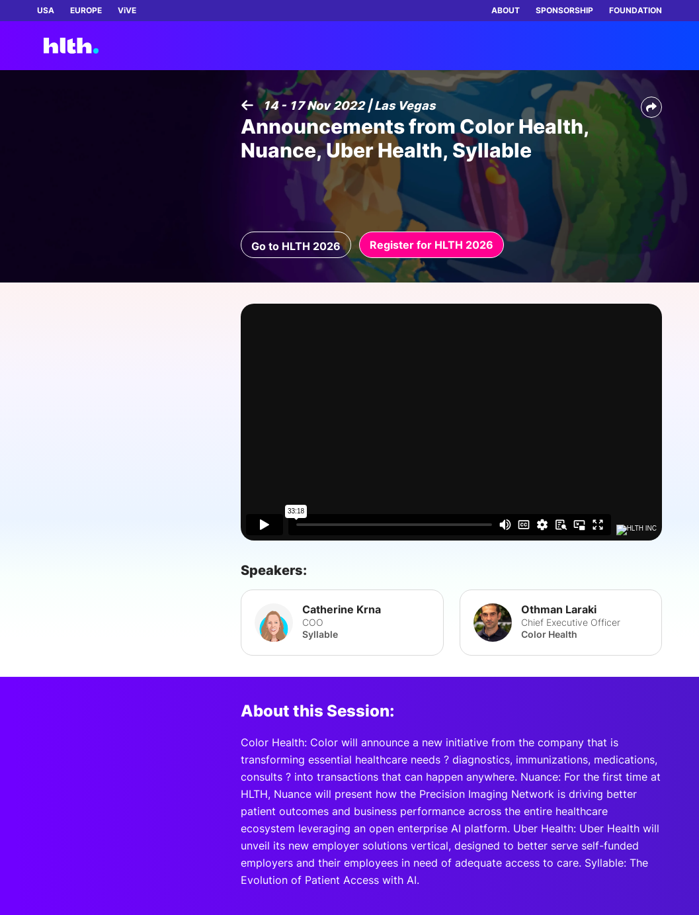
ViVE (127, 10)
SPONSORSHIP (564, 10)
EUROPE (86, 10)
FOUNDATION (635, 10)
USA (45, 10)
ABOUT (505, 10)
